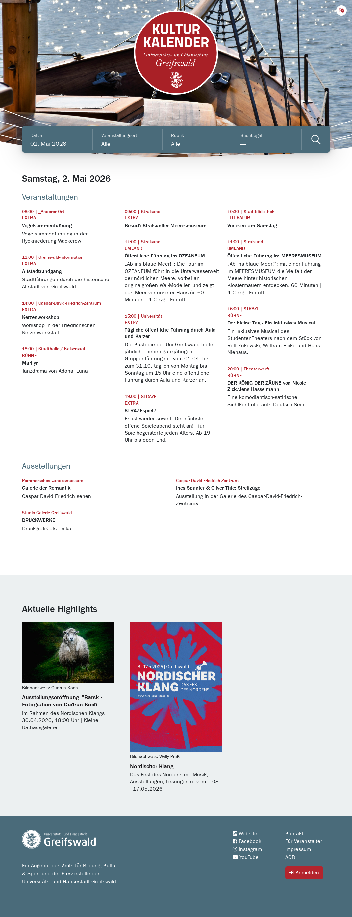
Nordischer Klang (151, 767)
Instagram (247, 849)
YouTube (246, 857)
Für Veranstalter (303, 841)
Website (245, 833)
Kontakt (294, 833)
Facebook (247, 841)
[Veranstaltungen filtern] (316, 139)
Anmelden (304, 872)
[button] (341, 10)
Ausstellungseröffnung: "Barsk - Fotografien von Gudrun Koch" (62, 701)
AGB (290, 857)
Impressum (298, 849)
